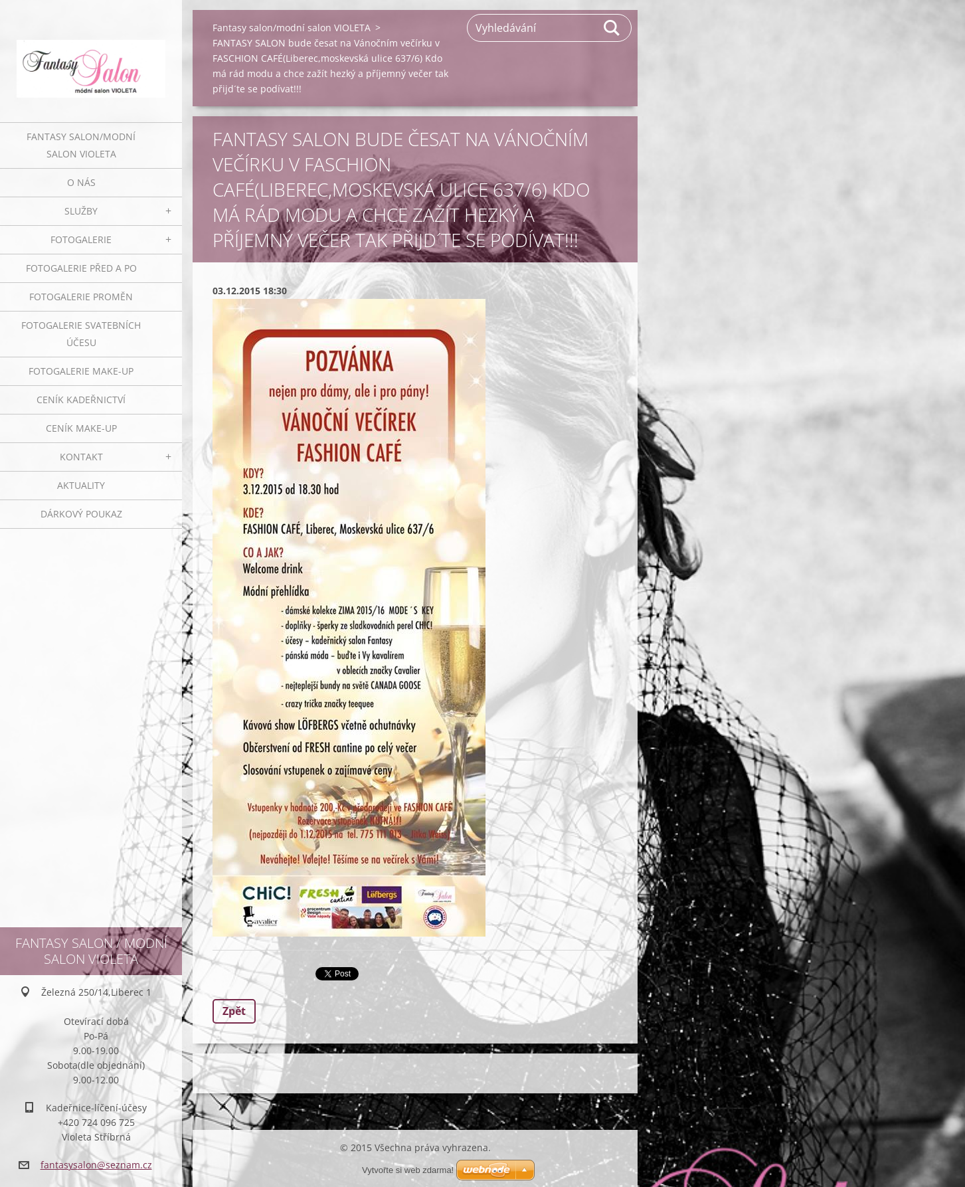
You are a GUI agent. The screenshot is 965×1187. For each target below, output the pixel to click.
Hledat (612, 28)
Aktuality (81, 485)
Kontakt (81, 456)
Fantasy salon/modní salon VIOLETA (81, 145)
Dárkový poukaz (81, 513)
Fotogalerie (81, 239)
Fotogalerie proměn (81, 296)
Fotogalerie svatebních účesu (81, 334)
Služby (81, 211)
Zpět (234, 1011)
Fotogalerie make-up (81, 371)
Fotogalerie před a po (81, 268)
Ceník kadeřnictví (81, 399)
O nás (81, 182)
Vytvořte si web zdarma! (408, 1170)
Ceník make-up (81, 428)
